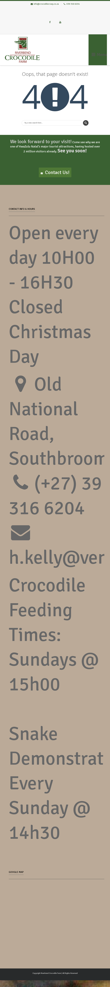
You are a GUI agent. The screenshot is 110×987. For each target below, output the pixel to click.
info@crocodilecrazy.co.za (46, 4)
